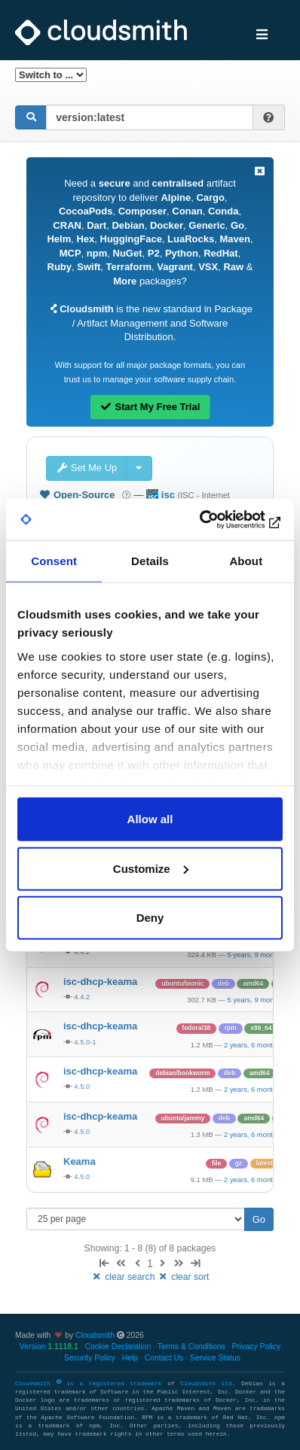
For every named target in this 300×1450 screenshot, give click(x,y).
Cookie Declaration (117, 1346)
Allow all (150, 819)
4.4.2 (82, 997)
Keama (79, 1161)
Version (49, 1346)
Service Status (215, 1358)
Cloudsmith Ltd (206, 1384)
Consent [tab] (54, 561)
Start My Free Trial (150, 406)
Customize (150, 868)
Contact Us (164, 1358)
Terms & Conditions (191, 1346)
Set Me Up (86, 467)
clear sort (184, 1277)
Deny (150, 917)
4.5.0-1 (85, 1042)
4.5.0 (82, 1086)
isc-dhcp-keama (100, 981)
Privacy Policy (256, 1346)
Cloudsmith (95, 1335)
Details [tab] (150, 561)
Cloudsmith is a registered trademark (91, 1384)
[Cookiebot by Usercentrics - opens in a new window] (217, 519)
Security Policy (89, 1358)
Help (130, 1358)
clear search (124, 1277)
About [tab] (245, 561)
